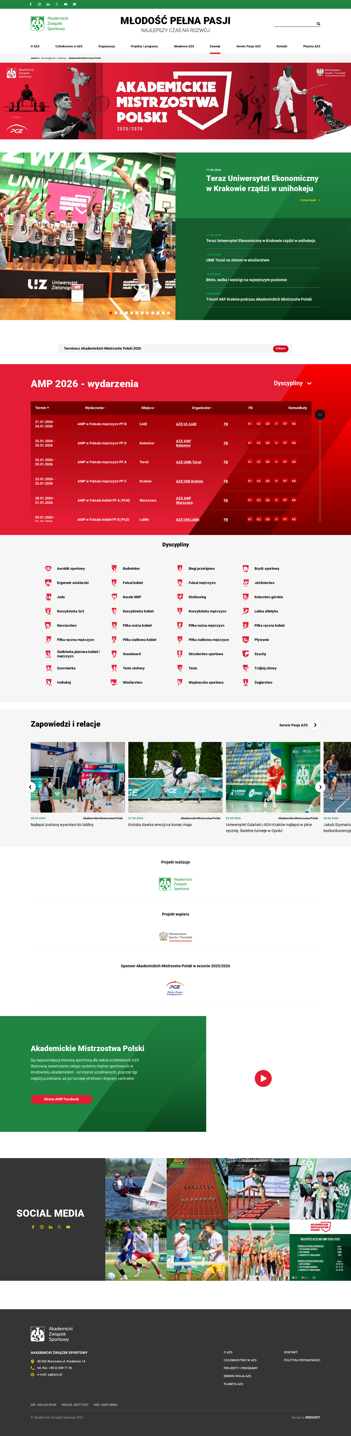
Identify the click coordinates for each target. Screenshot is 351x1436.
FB (226, 424)
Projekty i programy (144, 46)
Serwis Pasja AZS (248, 46)
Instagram (39, 4)
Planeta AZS (311, 46)
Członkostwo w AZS (69, 46)
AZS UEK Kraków (189, 481)
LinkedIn (48, 4)
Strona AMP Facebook (61, 1099)
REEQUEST (312, 1417)
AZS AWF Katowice (183, 443)
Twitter (57, 4)
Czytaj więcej (308, 200)
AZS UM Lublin (187, 519)
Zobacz (281, 348)
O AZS (35, 46)
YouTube (65, 4)
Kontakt (282, 46)
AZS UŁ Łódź (186, 424)
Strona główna (48, 58)
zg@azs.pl (55, 1374)
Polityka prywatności (302, 1360)
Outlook (74, 4)
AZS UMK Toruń (188, 462)
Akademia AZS (184, 46)
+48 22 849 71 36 (60, 1368)
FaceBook (30, 4)
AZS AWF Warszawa (184, 500)
